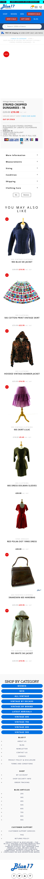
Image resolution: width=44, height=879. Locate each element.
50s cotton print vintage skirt (22, 277)
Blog (36, 19)
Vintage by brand (22, 666)
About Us (22, 701)
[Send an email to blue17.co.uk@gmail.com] (36, 7)
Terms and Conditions (22, 723)
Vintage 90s (22, 691)
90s (16, 154)
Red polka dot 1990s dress (22, 501)
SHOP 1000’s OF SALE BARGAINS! (26, 2)
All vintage (22, 655)
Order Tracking (22, 742)
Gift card (25, 19)
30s (22, 757)
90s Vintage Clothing (31, 40)
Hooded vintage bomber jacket (22, 333)
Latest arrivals (22, 671)
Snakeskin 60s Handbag (22, 557)
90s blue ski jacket (22, 221)
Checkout (12, 863)
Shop (5, 14)
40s (22, 761)
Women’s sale (34, 14)
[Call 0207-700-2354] (40, 7)
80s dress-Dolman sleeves (22, 445)
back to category (19, 38)
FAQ (22, 794)
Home (30, 38)
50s (22, 764)
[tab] (22, 114)
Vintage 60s (22, 676)
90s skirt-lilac (22, 389)
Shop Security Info (22, 738)
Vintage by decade (22, 661)
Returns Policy (22, 798)
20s (22, 753)
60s (22, 768)
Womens (26, 154)
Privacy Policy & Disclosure (22, 720)
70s (22, 772)
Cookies (22, 716)
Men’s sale (11, 19)
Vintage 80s (22, 686)
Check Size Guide (28, 75)
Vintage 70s (22, 681)
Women (14, 14)
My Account (22, 734)
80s (22, 776)
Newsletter (22, 708)
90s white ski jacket (22, 613)
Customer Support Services (22, 791)
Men (22, 14)
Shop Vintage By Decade (12, 40)
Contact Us (22, 712)
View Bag (4, 863)
